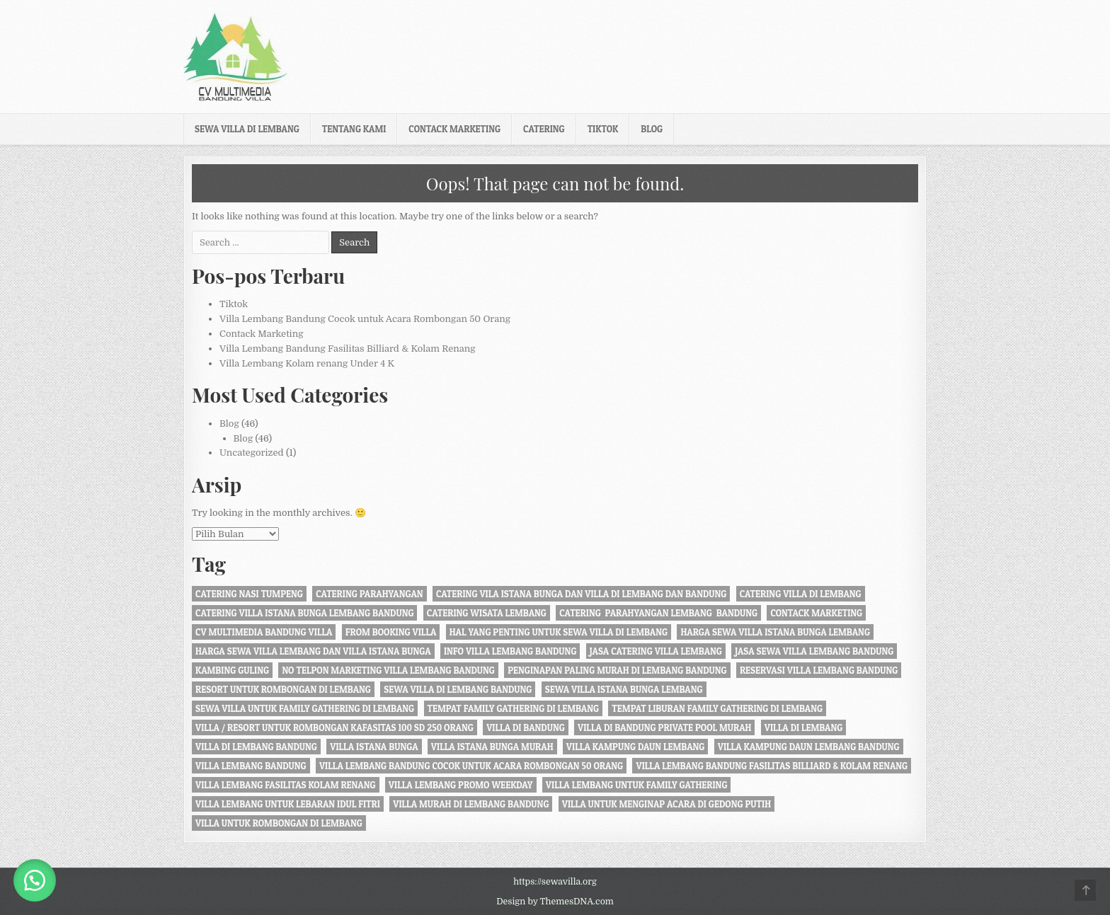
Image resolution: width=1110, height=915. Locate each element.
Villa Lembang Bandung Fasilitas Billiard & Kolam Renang (347, 348)
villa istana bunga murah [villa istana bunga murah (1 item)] (492, 746)
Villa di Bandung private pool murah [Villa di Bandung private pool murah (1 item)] (664, 727)
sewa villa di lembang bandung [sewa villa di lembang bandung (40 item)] (458, 689)
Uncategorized (251, 452)
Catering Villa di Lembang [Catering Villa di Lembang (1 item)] (801, 593)
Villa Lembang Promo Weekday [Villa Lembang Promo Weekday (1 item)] (461, 784)
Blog (652, 128)
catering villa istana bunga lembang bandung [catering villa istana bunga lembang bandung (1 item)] (304, 612)
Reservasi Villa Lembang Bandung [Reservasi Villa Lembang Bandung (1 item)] (819, 670)
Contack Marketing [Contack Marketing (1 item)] (816, 612)
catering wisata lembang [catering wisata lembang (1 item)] (487, 612)
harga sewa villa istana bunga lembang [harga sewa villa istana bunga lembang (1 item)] (775, 632)
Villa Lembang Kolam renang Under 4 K (306, 363)
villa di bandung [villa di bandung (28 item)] (525, 727)
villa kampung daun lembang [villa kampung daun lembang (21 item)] (635, 746)
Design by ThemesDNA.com (555, 902)
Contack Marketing (454, 128)
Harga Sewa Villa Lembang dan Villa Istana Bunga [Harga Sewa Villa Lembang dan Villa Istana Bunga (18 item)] (313, 651)
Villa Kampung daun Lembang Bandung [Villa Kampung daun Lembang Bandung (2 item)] (809, 746)
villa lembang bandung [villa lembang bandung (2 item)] (251, 765)
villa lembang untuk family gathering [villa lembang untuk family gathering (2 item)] (637, 784)
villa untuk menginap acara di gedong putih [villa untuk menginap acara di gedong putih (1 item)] (666, 804)
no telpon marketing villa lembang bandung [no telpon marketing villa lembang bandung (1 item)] (388, 670)
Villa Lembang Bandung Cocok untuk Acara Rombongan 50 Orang (364, 318)
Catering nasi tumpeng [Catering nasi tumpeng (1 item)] (249, 593)
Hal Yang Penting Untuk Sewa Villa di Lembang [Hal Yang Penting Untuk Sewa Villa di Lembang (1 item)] (559, 632)
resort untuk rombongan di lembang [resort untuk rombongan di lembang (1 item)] (283, 689)
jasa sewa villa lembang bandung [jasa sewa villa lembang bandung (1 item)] (814, 651)
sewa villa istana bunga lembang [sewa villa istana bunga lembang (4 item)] (624, 689)
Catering (544, 128)
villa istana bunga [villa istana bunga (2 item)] (374, 746)
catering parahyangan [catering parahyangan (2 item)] (369, 593)
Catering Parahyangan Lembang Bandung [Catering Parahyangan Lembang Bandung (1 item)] (658, 612)
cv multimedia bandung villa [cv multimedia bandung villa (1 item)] (263, 632)
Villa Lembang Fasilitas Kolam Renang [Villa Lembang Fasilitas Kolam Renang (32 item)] (285, 784)
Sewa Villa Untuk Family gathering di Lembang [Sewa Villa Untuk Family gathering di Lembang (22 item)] (304, 708)
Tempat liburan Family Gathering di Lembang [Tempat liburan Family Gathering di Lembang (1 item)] (717, 708)
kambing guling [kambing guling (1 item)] (232, 670)
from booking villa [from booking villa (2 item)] (391, 632)
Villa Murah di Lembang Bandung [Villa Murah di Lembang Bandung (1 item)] (471, 804)
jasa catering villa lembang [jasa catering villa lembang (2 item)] (656, 651)
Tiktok (603, 128)
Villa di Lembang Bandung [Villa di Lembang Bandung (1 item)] (256, 746)
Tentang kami (354, 128)
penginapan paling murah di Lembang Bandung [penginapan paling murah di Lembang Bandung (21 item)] (617, 670)
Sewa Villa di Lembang (247, 128)
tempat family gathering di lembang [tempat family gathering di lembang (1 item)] (514, 708)
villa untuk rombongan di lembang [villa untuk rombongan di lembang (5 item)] (278, 823)
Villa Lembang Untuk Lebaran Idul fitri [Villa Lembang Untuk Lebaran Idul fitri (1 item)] (287, 804)
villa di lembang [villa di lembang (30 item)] (804, 727)
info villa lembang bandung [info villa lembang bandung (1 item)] (510, 651)
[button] (35, 879)
